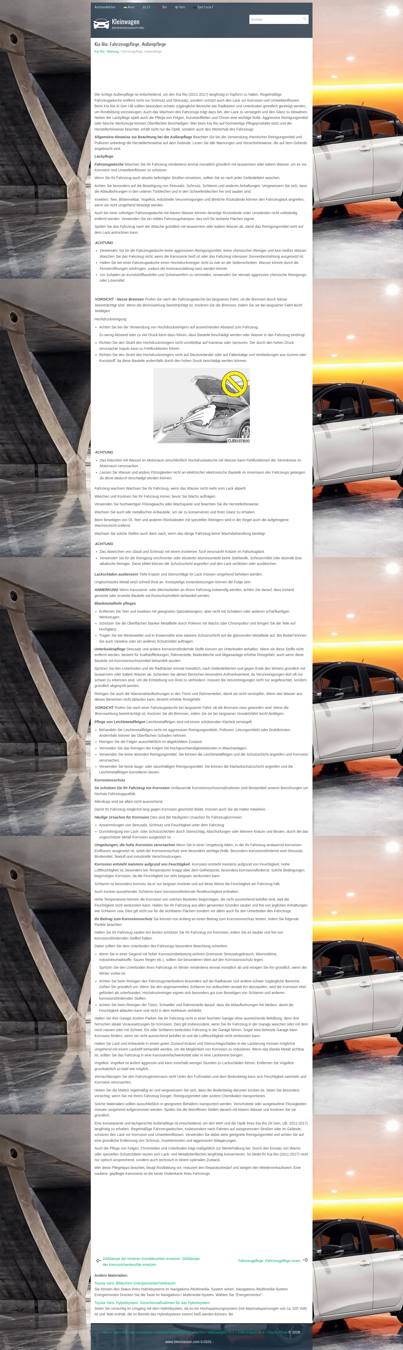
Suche (199, 1332)
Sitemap (128, 1332)
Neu (106, 1332)
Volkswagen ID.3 (220, 1332)
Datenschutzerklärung (173, 1332)
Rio (162, 7)
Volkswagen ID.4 (250, 1332)
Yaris (180, 7)
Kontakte (145, 1332)
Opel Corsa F (203, 7)
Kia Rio (100, 51)
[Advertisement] (202, 74)
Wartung (113, 51)
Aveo (129, 7)
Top (116, 1332)
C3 (146, 7)
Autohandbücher (105, 7)
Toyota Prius (277, 1332)
